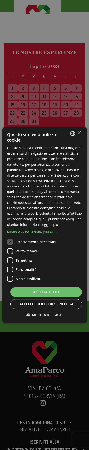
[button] (44, 232)
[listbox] (72, 133)
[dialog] (44, 225)
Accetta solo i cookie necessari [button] (48, 304)
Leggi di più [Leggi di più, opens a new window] (49, 224)
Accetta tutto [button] (46, 292)
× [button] (79, 133)
